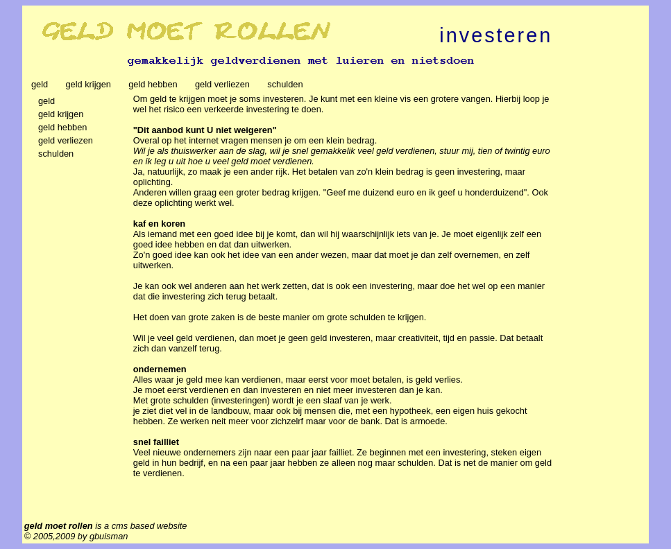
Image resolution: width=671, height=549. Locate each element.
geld (42, 84)
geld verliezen (225, 84)
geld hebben (155, 84)
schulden (287, 84)
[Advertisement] (603, 301)
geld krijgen (90, 84)
